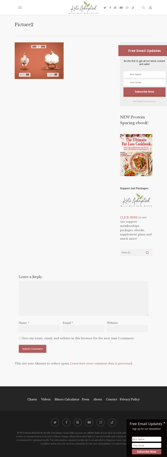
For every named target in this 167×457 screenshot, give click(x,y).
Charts (32, 399)
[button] (20, 7)
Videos (46, 399)
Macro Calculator (67, 399)
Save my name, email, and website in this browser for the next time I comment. (78, 338)
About (97, 399)
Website (112, 323)
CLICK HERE (129, 217)
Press (85, 399)
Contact (111, 399)
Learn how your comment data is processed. (101, 363)
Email (68, 323)
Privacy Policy (129, 399)
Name (24, 323)
